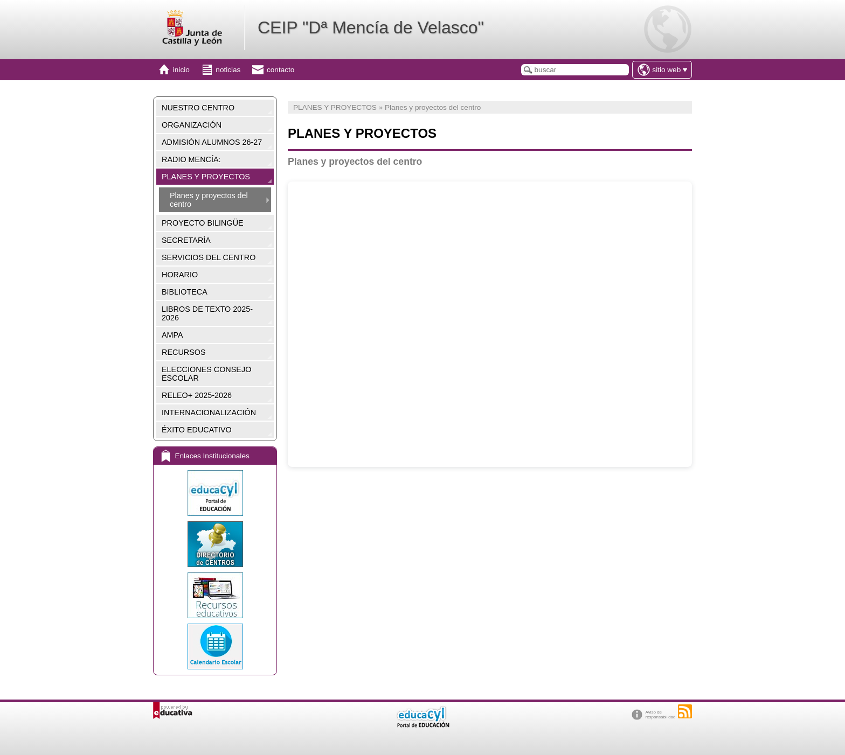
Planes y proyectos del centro (209, 199)
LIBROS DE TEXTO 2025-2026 (207, 313)
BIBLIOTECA (184, 292)
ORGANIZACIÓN (191, 125)
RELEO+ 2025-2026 (197, 395)
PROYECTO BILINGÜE (203, 223)
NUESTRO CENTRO (198, 107)
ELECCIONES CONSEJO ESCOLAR (206, 373)
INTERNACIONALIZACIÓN (209, 412)
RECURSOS (184, 352)
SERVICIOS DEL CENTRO (208, 257)
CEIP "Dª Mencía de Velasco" (371, 27)
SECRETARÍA (186, 240)
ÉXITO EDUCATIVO (197, 429)
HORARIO (180, 274)
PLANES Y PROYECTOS (206, 176)
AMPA (172, 335)
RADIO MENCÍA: (191, 159)
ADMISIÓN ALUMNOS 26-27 (212, 142)
